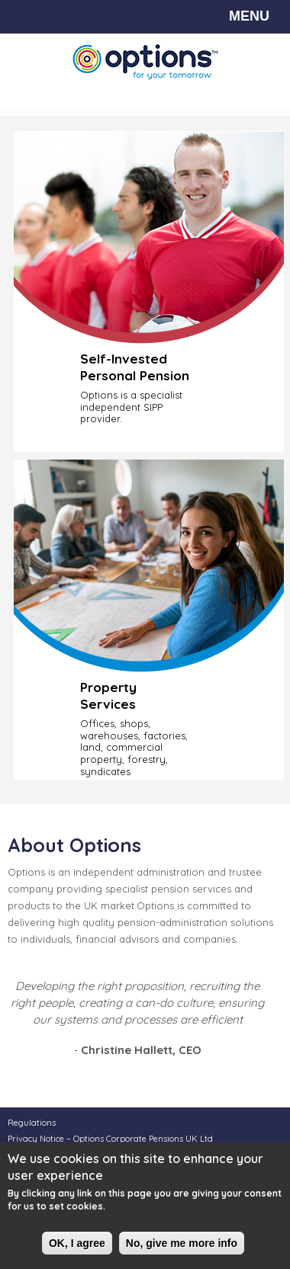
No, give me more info (181, 1244)
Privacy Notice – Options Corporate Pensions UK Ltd (110, 1138)
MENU (249, 16)
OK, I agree (77, 1244)
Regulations (32, 1122)
